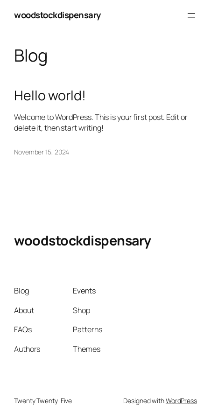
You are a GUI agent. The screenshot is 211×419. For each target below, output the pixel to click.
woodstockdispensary (57, 15)
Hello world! (50, 95)
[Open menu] (191, 15)
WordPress (181, 400)
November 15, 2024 (41, 151)
